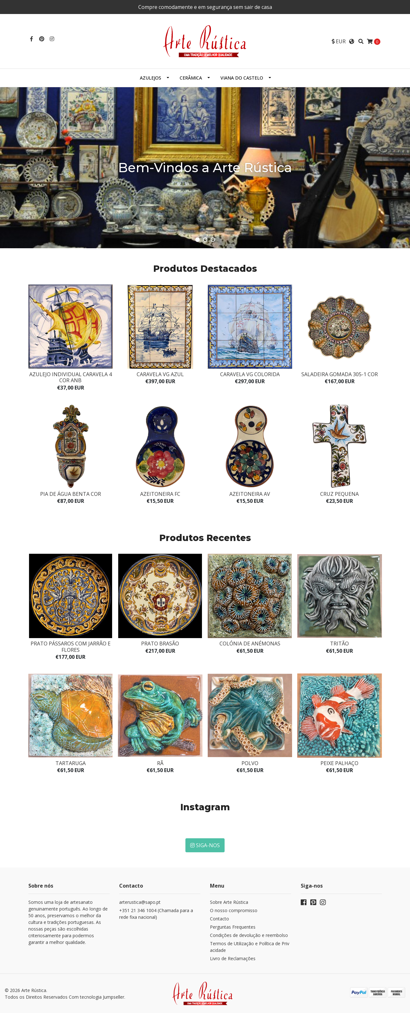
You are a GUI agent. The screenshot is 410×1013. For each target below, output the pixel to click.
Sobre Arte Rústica (229, 902)
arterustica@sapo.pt (140, 902)
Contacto (219, 919)
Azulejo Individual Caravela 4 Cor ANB (70, 377)
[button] (339, 41)
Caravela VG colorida (250, 374)
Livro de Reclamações (232, 958)
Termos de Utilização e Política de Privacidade (249, 946)
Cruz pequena (339, 493)
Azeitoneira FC (160, 493)
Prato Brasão (160, 643)
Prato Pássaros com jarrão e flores (71, 646)
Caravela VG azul (160, 374)
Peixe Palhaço (339, 763)
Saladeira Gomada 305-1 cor (339, 374)
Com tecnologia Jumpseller (96, 997)
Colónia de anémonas (249, 643)
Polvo (249, 763)
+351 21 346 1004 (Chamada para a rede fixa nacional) (156, 913)
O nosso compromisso (233, 910)
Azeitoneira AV (249, 493)
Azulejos (150, 78)
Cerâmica (191, 78)
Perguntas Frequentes (232, 927)
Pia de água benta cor (70, 493)
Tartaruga (70, 763)
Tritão (339, 643)
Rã (160, 763)
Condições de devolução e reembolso (249, 935)
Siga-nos (205, 845)
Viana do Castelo (241, 78)
